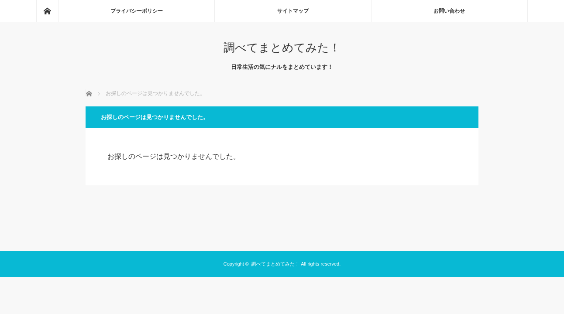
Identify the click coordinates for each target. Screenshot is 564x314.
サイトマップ (293, 11)
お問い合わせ (449, 11)
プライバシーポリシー (136, 11)
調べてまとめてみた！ (282, 47)
